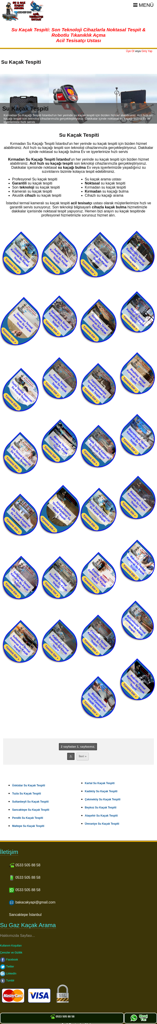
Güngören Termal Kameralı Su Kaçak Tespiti (98, 324)
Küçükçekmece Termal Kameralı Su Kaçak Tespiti (61, 511)
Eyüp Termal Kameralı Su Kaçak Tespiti (100, 512)
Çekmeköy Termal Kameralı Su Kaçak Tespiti (97, 640)
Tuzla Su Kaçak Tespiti (26, 793)
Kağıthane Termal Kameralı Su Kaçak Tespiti (58, 644)
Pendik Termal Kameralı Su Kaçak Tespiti (58, 383)
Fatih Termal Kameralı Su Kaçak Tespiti (99, 449)
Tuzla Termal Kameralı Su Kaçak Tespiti (22, 392)
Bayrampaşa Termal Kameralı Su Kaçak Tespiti (137, 439)
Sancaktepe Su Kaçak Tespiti (30, 809)
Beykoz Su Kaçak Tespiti (101, 807)
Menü (143, 5)
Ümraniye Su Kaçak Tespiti (102, 823)
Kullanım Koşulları (11, 945)
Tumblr (7, 980)
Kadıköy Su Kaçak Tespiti (101, 791)
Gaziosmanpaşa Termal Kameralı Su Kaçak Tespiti (97, 388)
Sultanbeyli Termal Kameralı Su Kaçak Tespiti (20, 645)
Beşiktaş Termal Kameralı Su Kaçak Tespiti (136, 378)
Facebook (9, 959)
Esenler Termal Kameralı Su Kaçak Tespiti (97, 578)
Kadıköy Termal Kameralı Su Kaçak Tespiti (99, 258)
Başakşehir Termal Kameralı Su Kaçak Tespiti (137, 501)
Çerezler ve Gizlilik (11, 952)
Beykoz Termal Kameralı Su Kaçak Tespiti (136, 317)
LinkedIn (8, 973)
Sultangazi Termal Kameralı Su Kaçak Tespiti (20, 581)
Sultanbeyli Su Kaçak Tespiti (30, 801)
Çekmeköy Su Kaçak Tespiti (103, 799)
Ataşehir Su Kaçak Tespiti (101, 815)
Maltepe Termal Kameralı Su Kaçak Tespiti (59, 445)
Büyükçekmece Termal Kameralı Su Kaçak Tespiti (97, 702)
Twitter (7, 966)
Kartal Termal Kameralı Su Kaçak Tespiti (58, 582)
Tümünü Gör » (12, 265)
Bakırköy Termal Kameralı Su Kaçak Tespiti (136, 565)
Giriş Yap (147, 51)
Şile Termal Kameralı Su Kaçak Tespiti (20, 518)
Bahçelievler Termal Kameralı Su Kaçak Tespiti (135, 625)
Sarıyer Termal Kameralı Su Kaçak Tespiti (59, 257)
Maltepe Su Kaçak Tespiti (28, 826)
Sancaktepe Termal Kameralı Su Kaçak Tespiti (59, 320)
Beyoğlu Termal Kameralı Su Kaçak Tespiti (136, 256)
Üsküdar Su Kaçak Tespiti (28, 785)
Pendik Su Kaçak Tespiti (27, 817)
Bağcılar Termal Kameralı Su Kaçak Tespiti (136, 684)
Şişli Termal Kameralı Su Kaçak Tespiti (21, 456)
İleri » (82, 756)
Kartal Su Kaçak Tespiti (100, 783)
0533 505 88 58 (62, 1016)
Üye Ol (130, 51)
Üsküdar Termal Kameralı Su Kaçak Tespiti (20, 257)
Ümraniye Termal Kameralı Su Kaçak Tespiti (23, 322)
